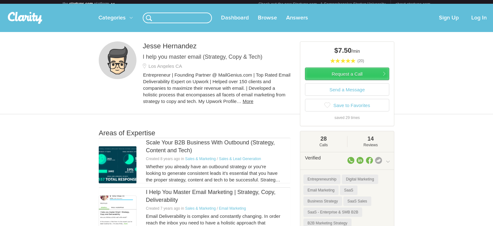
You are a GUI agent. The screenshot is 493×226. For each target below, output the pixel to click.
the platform (89, 4)
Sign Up (449, 21)
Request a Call (347, 77)
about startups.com (413, 4)
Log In (479, 21)
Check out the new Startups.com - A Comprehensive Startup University (322, 4)
